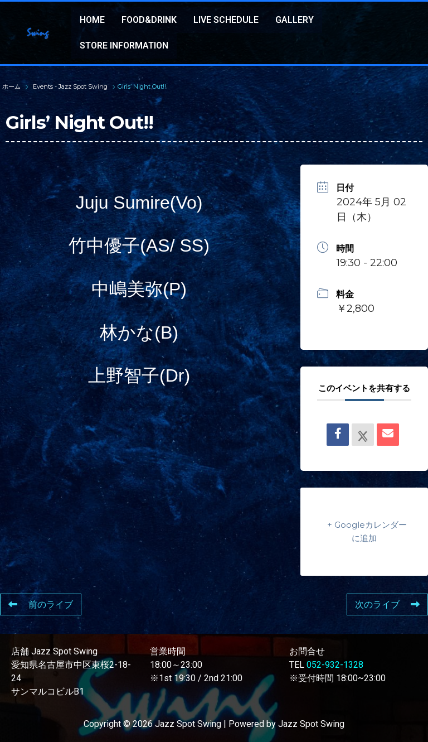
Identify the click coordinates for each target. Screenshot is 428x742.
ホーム (12, 86)
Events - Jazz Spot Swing (70, 86)
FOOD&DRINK (149, 20)
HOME (92, 20)
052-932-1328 (335, 664)
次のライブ (387, 604)
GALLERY (294, 20)
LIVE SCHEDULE (226, 20)
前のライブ (40, 604)
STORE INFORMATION (124, 45)
